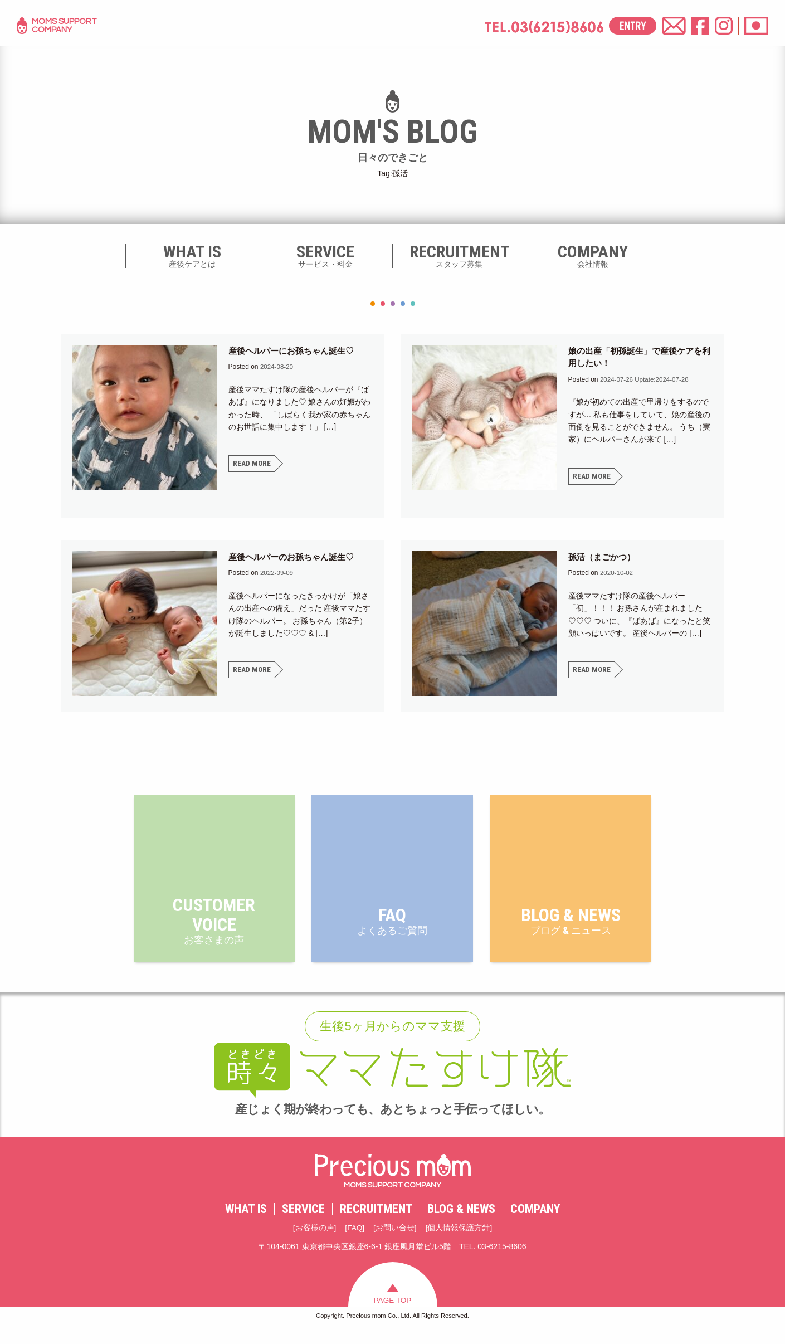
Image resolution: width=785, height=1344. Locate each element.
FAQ (355, 1242)
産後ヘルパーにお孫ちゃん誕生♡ (295, 351)
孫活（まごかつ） (604, 557)
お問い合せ (395, 1242)
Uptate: (646, 379)
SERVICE (303, 1223)
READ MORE (252, 463)
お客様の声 (314, 1242)
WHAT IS (246, 1223)
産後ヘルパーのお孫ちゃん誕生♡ (295, 557)
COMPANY (535, 1223)
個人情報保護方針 (459, 1242)
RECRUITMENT (376, 1223)
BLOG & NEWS (461, 1223)
